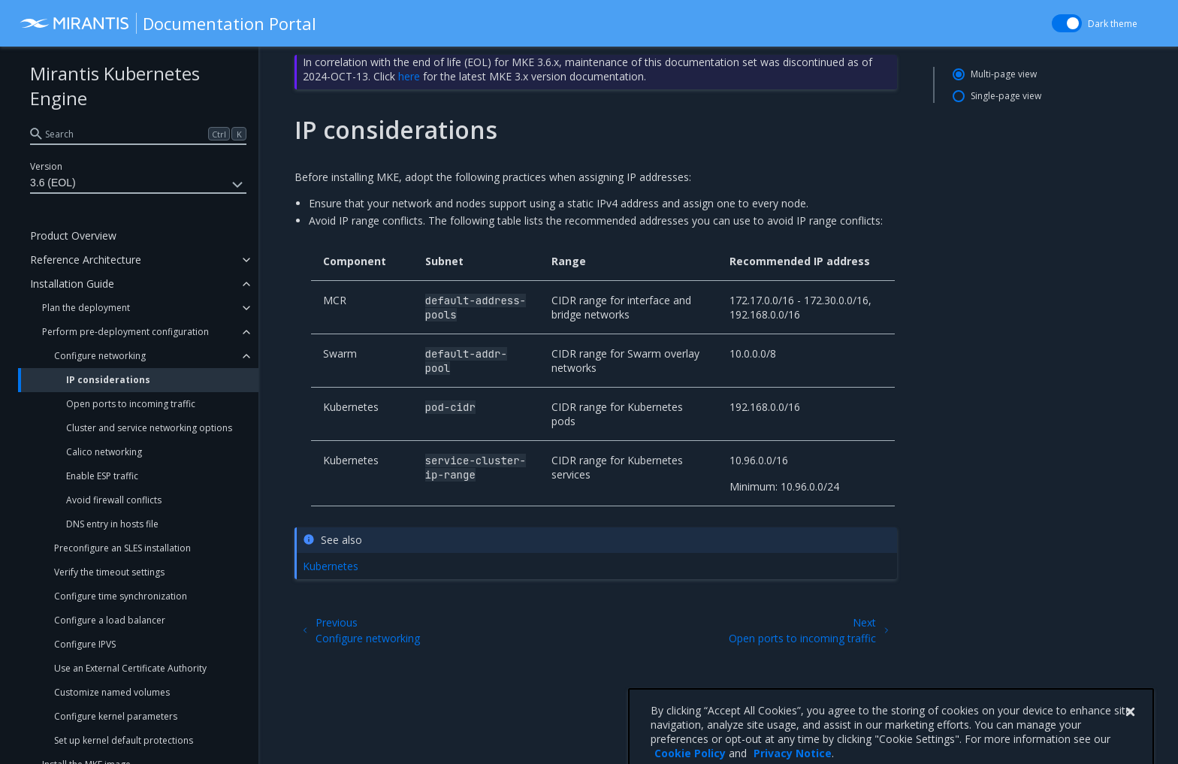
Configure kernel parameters (115, 716)
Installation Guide (72, 283)
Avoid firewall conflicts (114, 500)
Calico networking (104, 451)
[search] (138, 133)
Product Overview (73, 235)
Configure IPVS (85, 644)
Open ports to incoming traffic (130, 403)
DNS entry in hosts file (112, 524)
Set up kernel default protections (123, 740)
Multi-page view (1004, 74)
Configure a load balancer (109, 620)
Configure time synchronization (120, 596)
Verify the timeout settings (109, 572)
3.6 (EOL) (138, 185)
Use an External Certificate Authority (130, 668)
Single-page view (1006, 95)
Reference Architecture (85, 259)
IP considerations (108, 379)
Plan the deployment (86, 307)
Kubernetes (330, 566)
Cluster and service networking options (149, 427)
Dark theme (1112, 23)
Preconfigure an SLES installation (122, 548)
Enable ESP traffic (102, 476)
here (409, 76)
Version (46, 166)
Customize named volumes (112, 692)
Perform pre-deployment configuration (125, 331)
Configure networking (100, 355)
